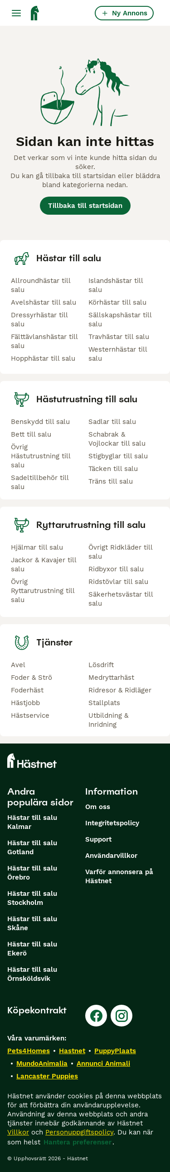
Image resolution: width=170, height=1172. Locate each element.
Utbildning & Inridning (108, 720)
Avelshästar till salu (43, 302)
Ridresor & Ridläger (119, 690)
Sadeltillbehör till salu (39, 482)
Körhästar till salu (117, 302)
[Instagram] (121, 1015)
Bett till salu (31, 434)
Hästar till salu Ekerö (32, 948)
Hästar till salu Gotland (32, 847)
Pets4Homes (28, 1051)
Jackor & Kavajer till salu (43, 564)
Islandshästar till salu (115, 285)
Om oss (97, 807)
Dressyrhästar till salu (39, 319)
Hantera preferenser (78, 1142)
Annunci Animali (103, 1063)
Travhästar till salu (118, 337)
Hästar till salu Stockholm (32, 898)
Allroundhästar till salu (40, 285)
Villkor (18, 1132)
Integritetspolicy (112, 823)
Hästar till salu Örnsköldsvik (32, 974)
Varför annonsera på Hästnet (119, 876)
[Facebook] (96, 1015)
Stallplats (104, 703)
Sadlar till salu (112, 422)
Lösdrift (101, 665)
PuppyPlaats (115, 1051)
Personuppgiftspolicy (79, 1132)
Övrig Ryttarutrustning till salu (42, 591)
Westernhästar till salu (117, 353)
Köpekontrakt (37, 1010)
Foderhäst (27, 690)
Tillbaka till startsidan (85, 206)
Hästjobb (25, 703)
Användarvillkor (111, 856)
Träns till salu (110, 481)
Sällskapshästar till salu (119, 319)
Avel (18, 665)
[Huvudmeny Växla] (16, 13)
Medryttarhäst (111, 677)
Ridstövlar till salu (118, 582)
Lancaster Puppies (47, 1076)
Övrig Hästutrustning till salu (40, 456)
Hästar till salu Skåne (32, 923)
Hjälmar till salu (37, 547)
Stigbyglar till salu (118, 456)
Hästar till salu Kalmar (32, 822)
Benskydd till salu (40, 422)
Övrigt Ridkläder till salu (120, 551)
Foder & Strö (31, 677)
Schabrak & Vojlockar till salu (117, 438)
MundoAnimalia (42, 1063)
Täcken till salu (113, 469)
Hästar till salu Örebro (32, 872)
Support (98, 839)
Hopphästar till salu (43, 358)
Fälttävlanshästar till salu (44, 341)
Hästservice (30, 715)
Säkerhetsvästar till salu (120, 598)
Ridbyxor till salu (116, 569)
